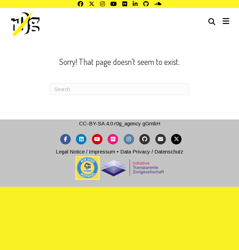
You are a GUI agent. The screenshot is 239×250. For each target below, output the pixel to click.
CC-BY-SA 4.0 (96, 123)
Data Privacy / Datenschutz (151, 152)
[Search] (212, 22)
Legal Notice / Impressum (85, 152)
